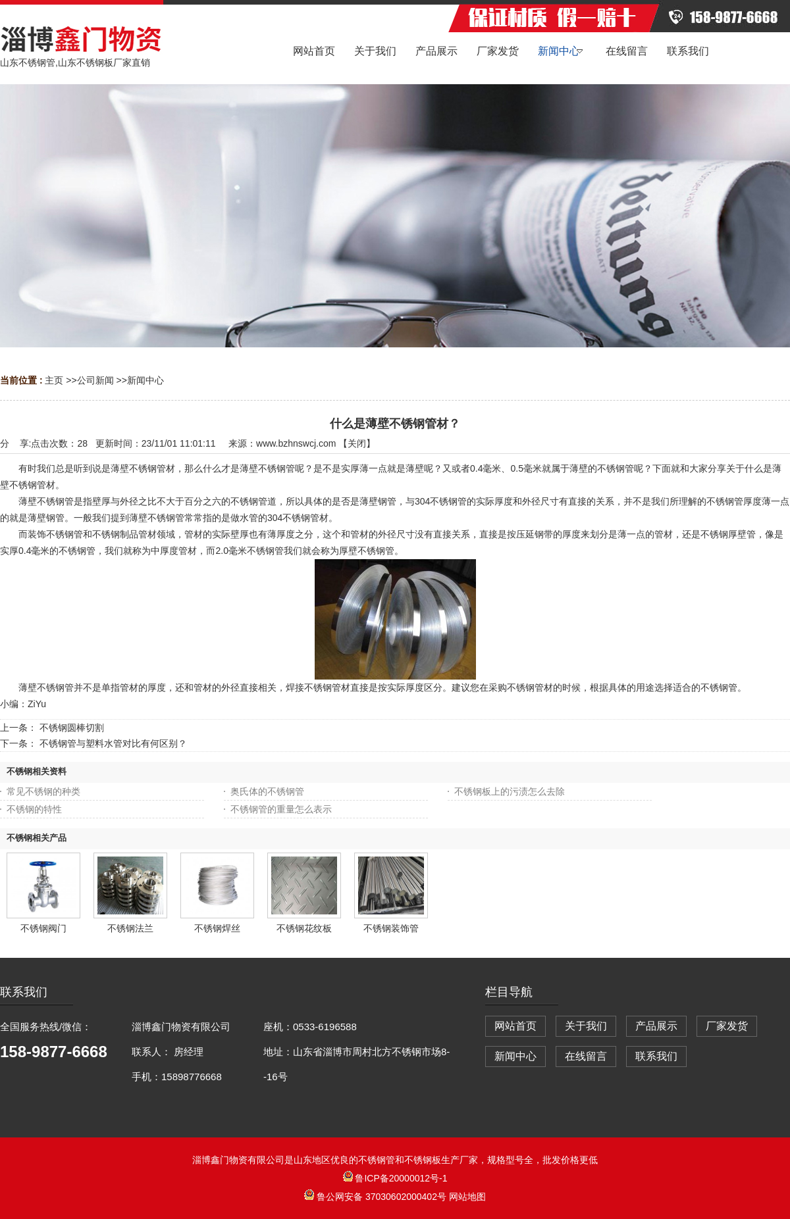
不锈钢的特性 (34, 809)
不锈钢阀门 (43, 928)
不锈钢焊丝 (217, 928)
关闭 (357, 443)
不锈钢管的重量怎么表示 (281, 809)
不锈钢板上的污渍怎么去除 (509, 791)
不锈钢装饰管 (391, 928)
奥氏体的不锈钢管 (267, 791)
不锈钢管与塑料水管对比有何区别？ (113, 743)
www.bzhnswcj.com (296, 443)
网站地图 (467, 1196)
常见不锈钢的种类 (43, 791)
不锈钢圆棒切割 (72, 727)
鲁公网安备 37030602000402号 (376, 1196)
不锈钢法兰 (130, 928)
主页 (54, 380)
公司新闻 (95, 380)
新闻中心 (145, 380)
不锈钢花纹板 (304, 928)
